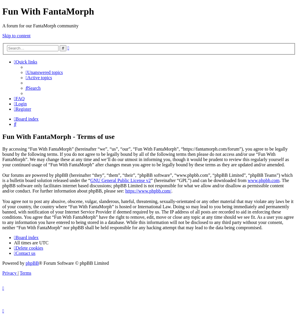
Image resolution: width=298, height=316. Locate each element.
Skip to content (16, 35)
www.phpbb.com (263, 180)
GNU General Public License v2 (120, 180)
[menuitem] (44, 72)
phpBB (32, 263)
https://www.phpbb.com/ (148, 190)
